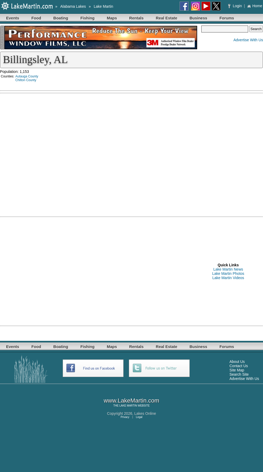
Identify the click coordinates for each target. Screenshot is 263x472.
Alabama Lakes (73, 6)
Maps (112, 18)
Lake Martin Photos (228, 273)
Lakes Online (145, 413)
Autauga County (26, 76)
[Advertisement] (50, 271)
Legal (139, 417)
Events (12, 18)
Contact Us (239, 366)
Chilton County (25, 80)
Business (198, 18)
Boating (60, 18)
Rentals (136, 18)
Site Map (237, 370)
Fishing (87, 18)
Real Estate (166, 18)
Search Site (239, 374)
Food (36, 18)
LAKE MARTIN (128, 405)
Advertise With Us (248, 40)
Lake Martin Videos (228, 278)
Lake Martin (103, 6)
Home (254, 6)
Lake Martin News (228, 269)
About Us (237, 361)
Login (235, 6)
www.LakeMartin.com (131, 400)
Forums (226, 18)
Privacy (125, 417)
